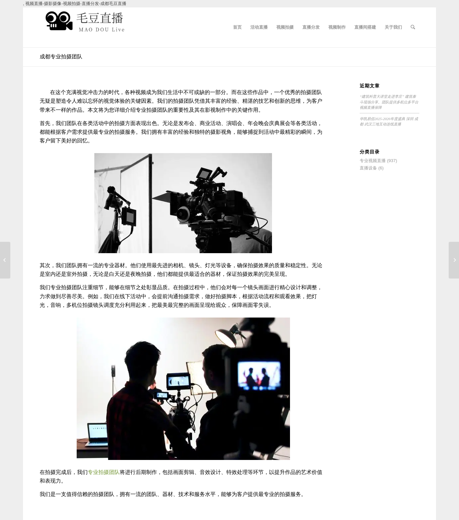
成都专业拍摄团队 (61, 56)
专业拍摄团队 (104, 472)
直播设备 (368, 167)
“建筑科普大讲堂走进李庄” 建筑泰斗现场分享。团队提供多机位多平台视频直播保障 (389, 101)
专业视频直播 (373, 160)
